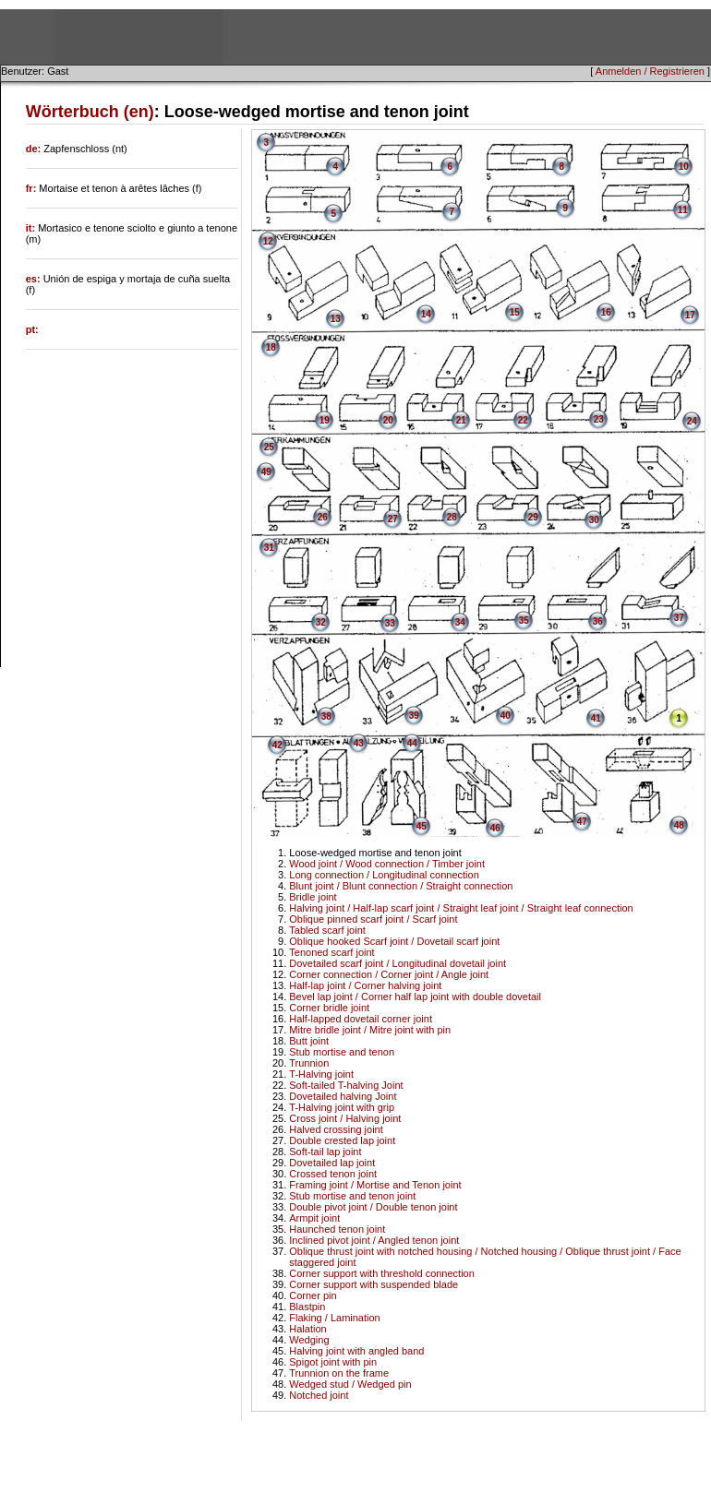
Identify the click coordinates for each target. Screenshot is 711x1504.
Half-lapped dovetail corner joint (360, 1018)
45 (421, 826)
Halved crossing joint (336, 1129)
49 (266, 472)
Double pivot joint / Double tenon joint (373, 1206)
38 (326, 716)
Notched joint (318, 1395)
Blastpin (307, 1306)
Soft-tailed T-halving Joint (346, 1085)
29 (533, 517)
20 (388, 420)
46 (495, 828)
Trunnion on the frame (339, 1373)
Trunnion (309, 1062)
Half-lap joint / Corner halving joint (365, 985)
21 (461, 420)
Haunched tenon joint (337, 1229)
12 (268, 241)
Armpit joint (314, 1217)
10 (684, 166)
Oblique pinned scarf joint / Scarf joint (373, 919)
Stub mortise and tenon (341, 1051)
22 (523, 420)
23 (599, 419)
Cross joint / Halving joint (345, 1118)
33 (390, 623)
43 (359, 743)
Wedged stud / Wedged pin (350, 1384)
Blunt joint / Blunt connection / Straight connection (400, 885)
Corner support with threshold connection (382, 1273)
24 (692, 421)
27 (393, 519)
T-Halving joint (321, 1074)
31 (269, 548)
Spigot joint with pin (333, 1361)
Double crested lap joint (342, 1140)
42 (277, 745)
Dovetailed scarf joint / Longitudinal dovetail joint (397, 963)
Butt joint (309, 1040)
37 (679, 618)
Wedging (309, 1339)
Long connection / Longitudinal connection (384, 874)
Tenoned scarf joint (331, 952)
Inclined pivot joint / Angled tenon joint (374, 1240)
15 (515, 312)
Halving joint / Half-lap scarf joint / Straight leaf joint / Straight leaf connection (461, 907)
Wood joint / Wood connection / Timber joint (387, 863)
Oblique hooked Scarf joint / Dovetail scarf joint (394, 941)
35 (524, 620)
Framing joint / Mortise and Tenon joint (375, 1184)
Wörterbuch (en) (90, 111)
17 (690, 315)
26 (323, 517)
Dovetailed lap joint (332, 1162)
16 (606, 312)
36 (598, 621)
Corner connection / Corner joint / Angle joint (388, 974)
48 (679, 825)
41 (596, 718)
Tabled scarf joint (327, 930)
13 (336, 319)
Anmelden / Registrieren (650, 71)
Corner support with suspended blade (373, 1284)
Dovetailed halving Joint (342, 1096)
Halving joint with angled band (356, 1350)
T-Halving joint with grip (341, 1107)
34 (460, 622)
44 (412, 743)
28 (452, 517)
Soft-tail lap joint (325, 1151)
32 (321, 622)
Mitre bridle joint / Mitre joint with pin (370, 1029)
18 (271, 347)
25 (269, 447)
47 (582, 822)
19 (324, 420)
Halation (307, 1328)
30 (594, 520)
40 (505, 715)
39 (414, 715)
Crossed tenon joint (333, 1173)
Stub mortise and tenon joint (352, 1195)
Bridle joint (312, 896)
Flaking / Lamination (334, 1317)
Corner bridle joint (329, 1007)
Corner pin (312, 1295)
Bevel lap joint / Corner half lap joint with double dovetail (415, 996)
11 (683, 210)
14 (426, 314)
